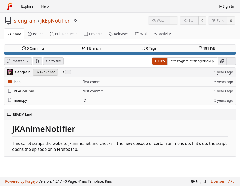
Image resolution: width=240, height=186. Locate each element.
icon (17, 81)
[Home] (10, 6)
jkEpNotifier (55, 20)
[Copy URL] (222, 61)
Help (45, 6)
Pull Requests (63, 33)
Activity (162, 33)
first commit (93, 81)
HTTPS (160, 61)
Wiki (141, 33)
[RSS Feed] (75, 20)
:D (62, 72)
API (231, 181)
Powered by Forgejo (21, 181)
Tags (149, 48)
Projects (93, 33)
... (68, 71)
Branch (91, 48)
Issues (35, 33)
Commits (33, 48)
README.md (24, 91)
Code (14, 34)
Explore (27, 6)
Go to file (53, 61)
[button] (37, 61)
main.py (20, 100)
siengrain (25, 20)
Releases (118, 33)
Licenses (218, 181)
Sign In (226, 6)
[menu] (231, 61)
